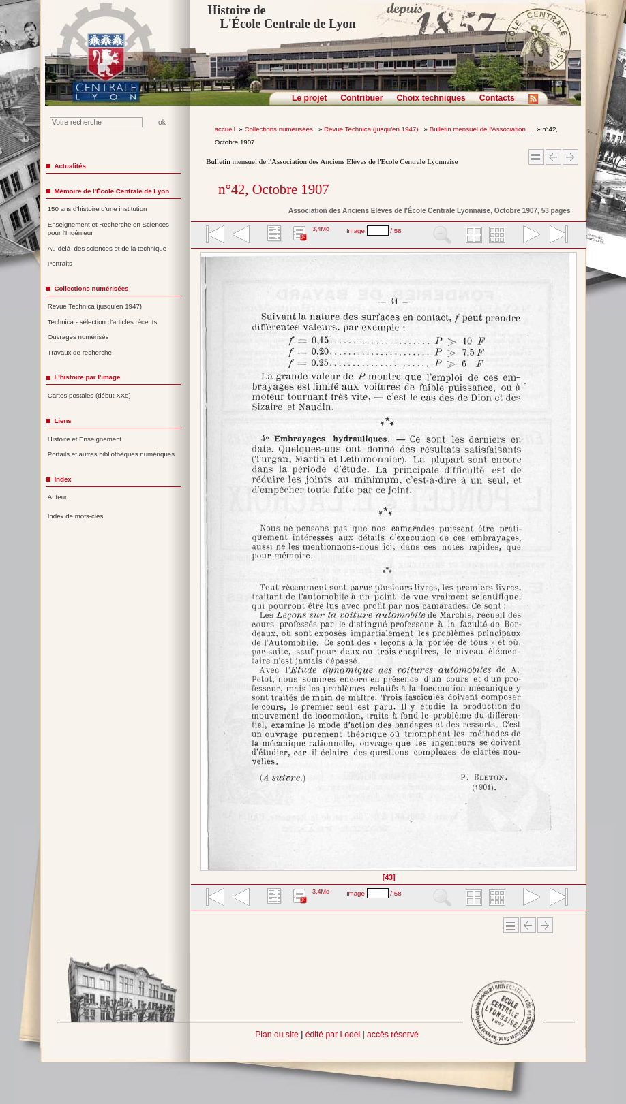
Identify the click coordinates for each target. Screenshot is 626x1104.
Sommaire (536, 157)
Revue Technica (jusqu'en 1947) (372, 129)
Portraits (60, 263)
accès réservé (393, 1034)
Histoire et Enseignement (85, 439)
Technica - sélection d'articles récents (103, 322)
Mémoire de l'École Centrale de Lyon (111, 191)
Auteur (58, 497)
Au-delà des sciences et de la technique (107, 248)
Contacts (497, 98)
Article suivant (570, 157)
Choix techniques (430, 98)
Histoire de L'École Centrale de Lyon (281, 17)
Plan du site (277, 1034)
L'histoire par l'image (87, 377)
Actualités (69, 166)
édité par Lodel (332, 1034)
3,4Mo (320, 228)
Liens (62, 420)
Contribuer (361, 98)
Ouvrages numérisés (78, 337)
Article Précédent (553, 157)
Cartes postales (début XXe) (89, 395)
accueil (225, 129)
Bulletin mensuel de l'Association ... (481, 129)
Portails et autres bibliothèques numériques (111, 454)
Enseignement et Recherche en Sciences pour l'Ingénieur (108, 229)
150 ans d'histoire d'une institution (97, 208)
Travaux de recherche (80, 352)
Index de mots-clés (76, 516)
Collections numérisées (279, 129)
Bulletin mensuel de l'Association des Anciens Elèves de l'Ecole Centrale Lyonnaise (332, 161)
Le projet (309, 98)
